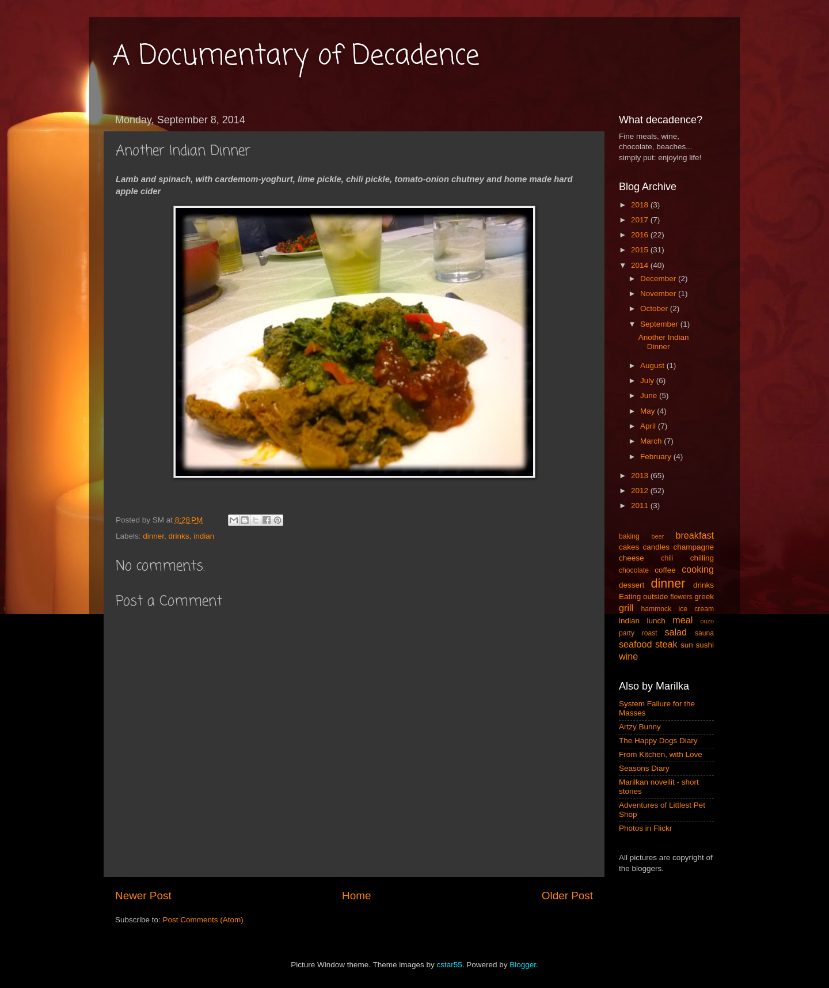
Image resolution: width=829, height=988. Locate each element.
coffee (665, 570)
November (659, 293)
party (626, 633)
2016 (641, 234)
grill (626, 608)
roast (649, 633)
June (649, 395)
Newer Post (143, 895)
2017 (641, 219)
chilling (702, 558)
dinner (153, 536)
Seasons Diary (644, 768)
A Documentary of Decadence (296, 56)
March (652, 441)
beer (657, 536)
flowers (681, 597)
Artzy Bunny (640, 726)
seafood (635, 644)
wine (628, 656)
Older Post (567, 895)
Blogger (522, 964)
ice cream (696, 609)
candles (656, 547)
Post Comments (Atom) (203, 919)
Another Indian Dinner (663, 342)
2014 (641, 265)
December (659, 278)
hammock (656, 609)
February (657, 456)
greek (704, 596)
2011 (641, 505)
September (660, 324)
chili (667, 558)
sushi (704, 645)
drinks (179, 536)
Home (356, 895)
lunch (656, 620)
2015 (641, 249)
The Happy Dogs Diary (658, 740)
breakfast (694, 535)
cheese (631, 558)
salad (675, 632)
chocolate (634, 570)
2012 (641, 490)
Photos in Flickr (645, 828)
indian (203, 536)
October (655, 308)
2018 (641, 204)
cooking (698, 569)
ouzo (707, 621)
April (649, 426)
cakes (629, 547)
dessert (631, 585)
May (648, 411)
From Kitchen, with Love (660, 754)
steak (666, 644)
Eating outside (643, 596)
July (648, 380)
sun (686, 645)
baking (629, 536)
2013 (641, 475)
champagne (693, 547)
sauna (704, 633)
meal (682, 620)
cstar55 (449, 964)
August (653, 365)
